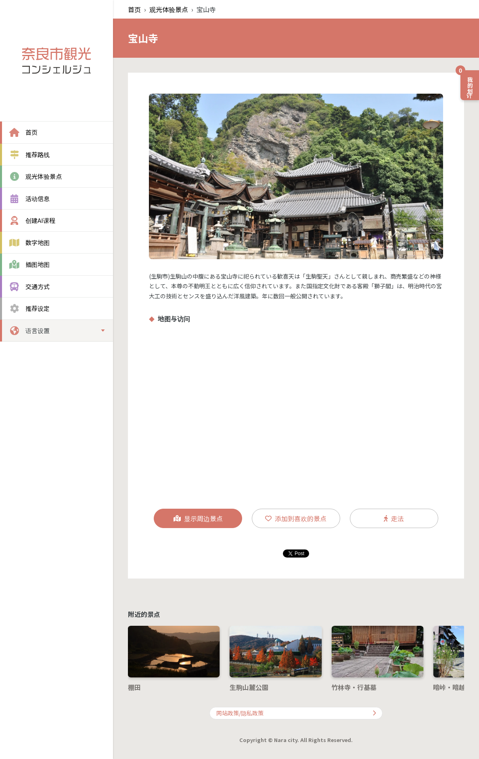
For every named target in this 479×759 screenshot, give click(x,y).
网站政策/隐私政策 (296, 713)
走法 (394, 518)
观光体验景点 (168, 9)
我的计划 (467, 82)
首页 (134, 9)
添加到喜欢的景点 (295, 518)
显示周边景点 (198, 518)
